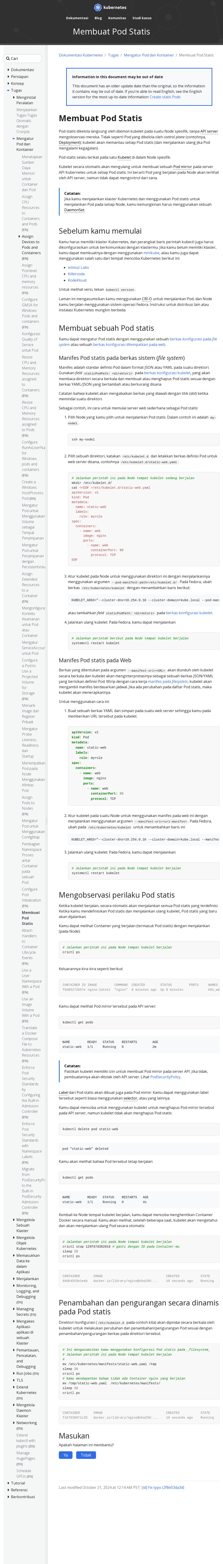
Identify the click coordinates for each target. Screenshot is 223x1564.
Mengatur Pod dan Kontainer (149, 55)
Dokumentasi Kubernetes (81, 55)
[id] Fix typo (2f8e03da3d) (163, 1487)
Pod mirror (182, 166)
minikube (151, 252)
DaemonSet (74, 209)
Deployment (69, 142)
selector (130, 1098)
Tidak (86, 1455)
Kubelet (124, 157)
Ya (65, 1455)
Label (63, 1092)
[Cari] (22, 58)
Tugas (113, 55)
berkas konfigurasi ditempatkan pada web (129, 344)
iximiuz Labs (78, 267)
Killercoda (76, 273)
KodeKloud (77, 280)
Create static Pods (165, 96)
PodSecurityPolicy (165, 1076)
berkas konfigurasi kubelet (167, 372)
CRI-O (147, 298)
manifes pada (168, 681)
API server (209, 131)
